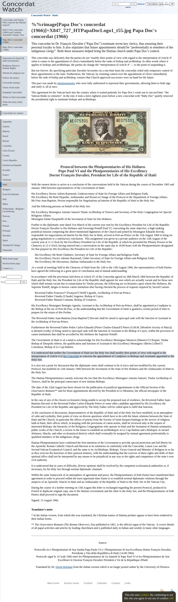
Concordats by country (13, 113)
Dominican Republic (12, 165)
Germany (7, 179)
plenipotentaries (66, 83)
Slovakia (7, 235)
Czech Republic (10, 160)
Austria (6, 126)
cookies (144, 594)
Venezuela (7, 250)
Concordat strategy (11, 82)
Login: (11, 277)
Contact (115, 583)
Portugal (6, 230)
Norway (6, 216)
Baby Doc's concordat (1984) (13, 48)
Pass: (11, 282)
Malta (5, 204)
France (6, 175)
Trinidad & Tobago (11, 245)
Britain (6, 141)
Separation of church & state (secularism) (13, 59)
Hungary (7, 189)
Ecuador (6, 170)
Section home (71, 583)
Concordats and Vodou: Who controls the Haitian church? (14, 22)
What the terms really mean (12, 103)
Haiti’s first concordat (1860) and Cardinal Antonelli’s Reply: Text (13, 32)
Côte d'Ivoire (9, 150)
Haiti (5, 184)
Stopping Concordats (12, 92)
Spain (5, 240)
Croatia (6, 155)
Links (128, 583)
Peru (5, 221)
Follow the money (11, 78)
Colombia (7, 146)
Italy (5, 199)
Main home (53, 583)
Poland (6, 226)
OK (171, 598)
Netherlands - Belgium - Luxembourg (14, 210)
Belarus (6, 131)
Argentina (7, 121)
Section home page (11, 263)
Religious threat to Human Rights (11, 66)
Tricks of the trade (11, 87)
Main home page (10, 258)
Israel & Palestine (11, 194)
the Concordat (71, 356)
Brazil (5, 136)
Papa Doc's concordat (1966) (12, 41)
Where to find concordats (14, 97)
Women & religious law (13, 73)
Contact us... (8, 268)
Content (88, 583)
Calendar (102, 583)
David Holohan (64, 567)
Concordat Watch (40, 15)
